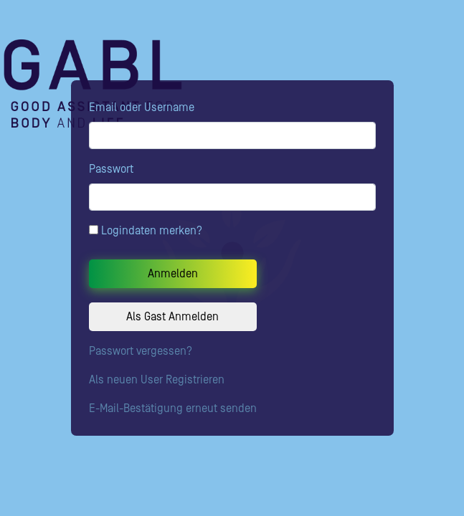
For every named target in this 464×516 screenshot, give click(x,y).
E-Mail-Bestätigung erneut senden (173, 408)
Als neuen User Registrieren (156, 379)
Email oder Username (141, 107)
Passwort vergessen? (140, 351)
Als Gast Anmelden (172, 316)
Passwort (111, 169)
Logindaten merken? (145, 230)
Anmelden (173, 273)
